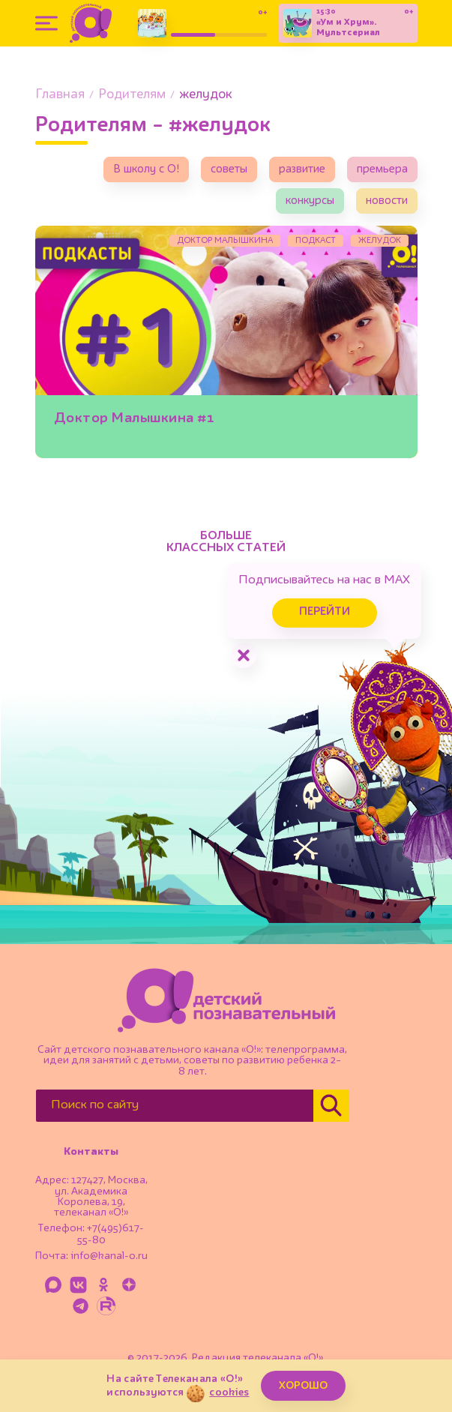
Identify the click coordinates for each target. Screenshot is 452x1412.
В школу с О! (146, 170)
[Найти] (331, 1106)
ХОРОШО (303, 1385)
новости (387, 201)
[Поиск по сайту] (174, 1106)
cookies (229, 1392)
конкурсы (310, 201)
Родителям (132, 94)
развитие (302, 170)
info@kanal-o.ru (109, 1256)
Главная (60, 94)
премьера (382, 170)
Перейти (324, 612)
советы (229, 170)
